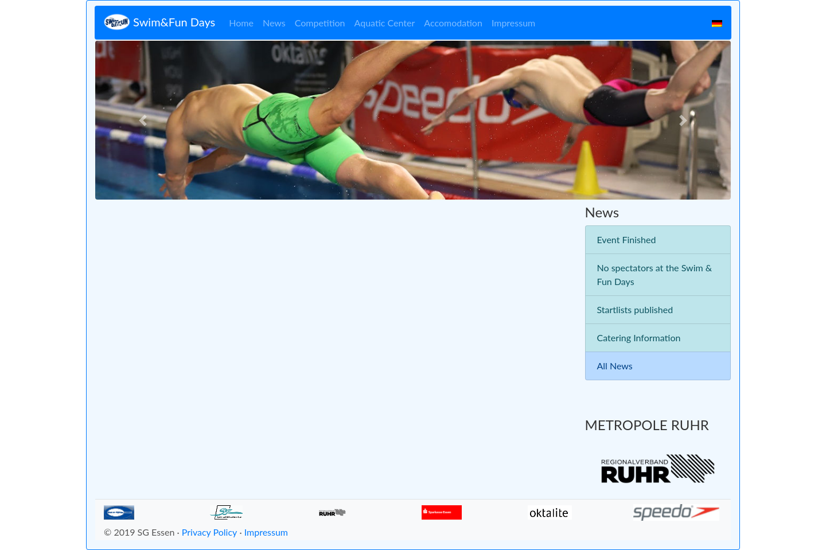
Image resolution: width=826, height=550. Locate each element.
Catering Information (639, 337)
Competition (320, 22)
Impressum (513, 22)
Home (241, 22)
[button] (142, 120)
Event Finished (626, 239)
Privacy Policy (209, 531)
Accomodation (453, 22)
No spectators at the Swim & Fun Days (654, 274)
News (274, 22)
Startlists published (635, 309)
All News (615, 365)
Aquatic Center (384, 22)
